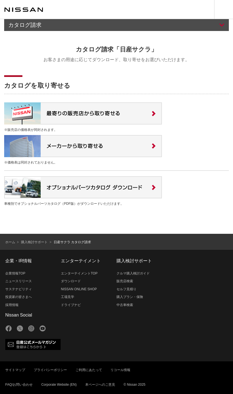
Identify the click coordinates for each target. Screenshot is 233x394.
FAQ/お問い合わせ (19, 385)
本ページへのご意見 (100, 385)
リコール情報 (120, 370)
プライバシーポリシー (50, 370)
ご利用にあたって (89, 370)
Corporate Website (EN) (59, 385)
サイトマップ (15, 370)
